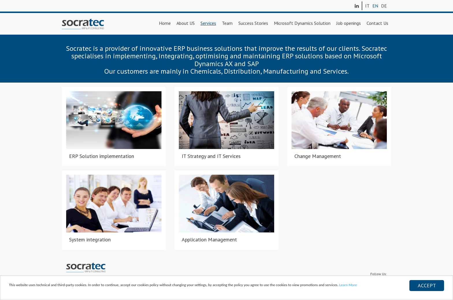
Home (165, 23)
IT (367, 6)
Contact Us (377, 23)
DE (384, 6)
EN (375, 6)
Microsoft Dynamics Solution (302, 23)
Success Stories (253, 23)
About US (186, 23)
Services (208, 23)
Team (227, 23)
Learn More (348, 285)
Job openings (348, 23)
